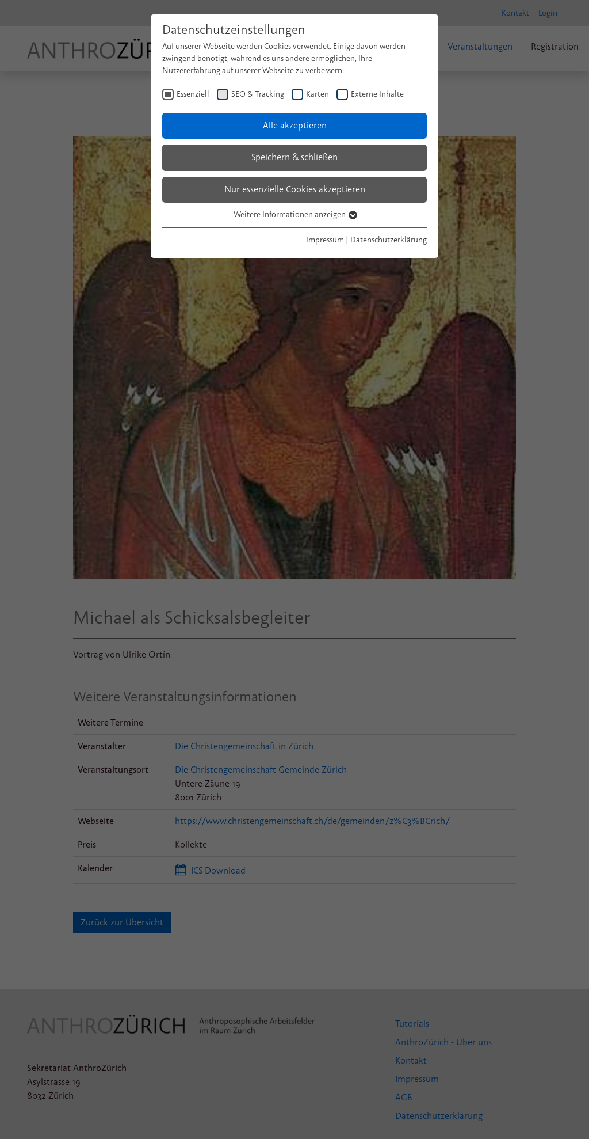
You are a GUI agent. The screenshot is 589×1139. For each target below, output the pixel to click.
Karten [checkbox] (317, 94)
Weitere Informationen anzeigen (295, 214)
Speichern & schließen (294, 157)
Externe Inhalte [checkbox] (377, 94)
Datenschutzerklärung (388, 240)
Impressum (325, 240)
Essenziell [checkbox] (193, 94)
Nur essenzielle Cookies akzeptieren (294, 189)
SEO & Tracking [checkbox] (257, 94)
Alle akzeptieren (295, 125)
